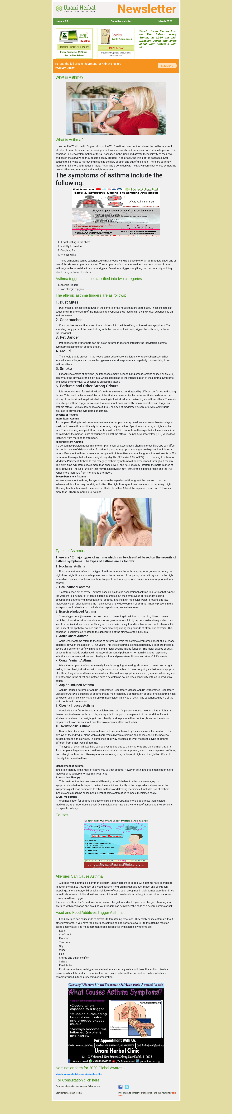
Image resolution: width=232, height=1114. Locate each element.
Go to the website (120, 21)
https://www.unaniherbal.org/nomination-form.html (79, 1075)
